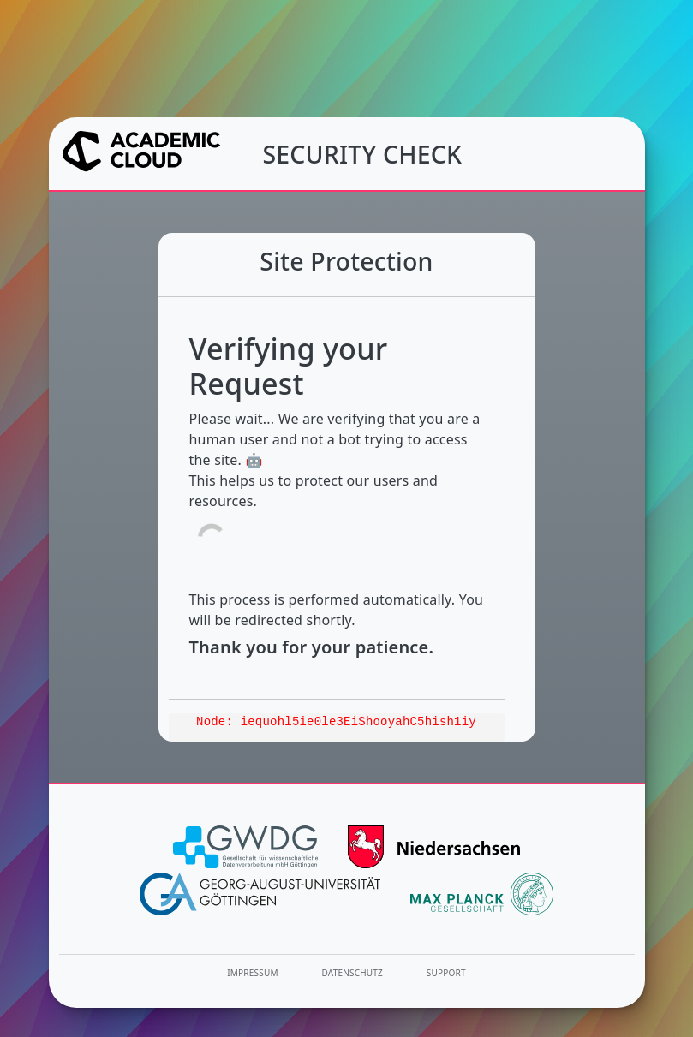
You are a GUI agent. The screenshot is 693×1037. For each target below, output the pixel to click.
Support (446, 973)
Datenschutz (353, 973)
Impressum (252, 973)
